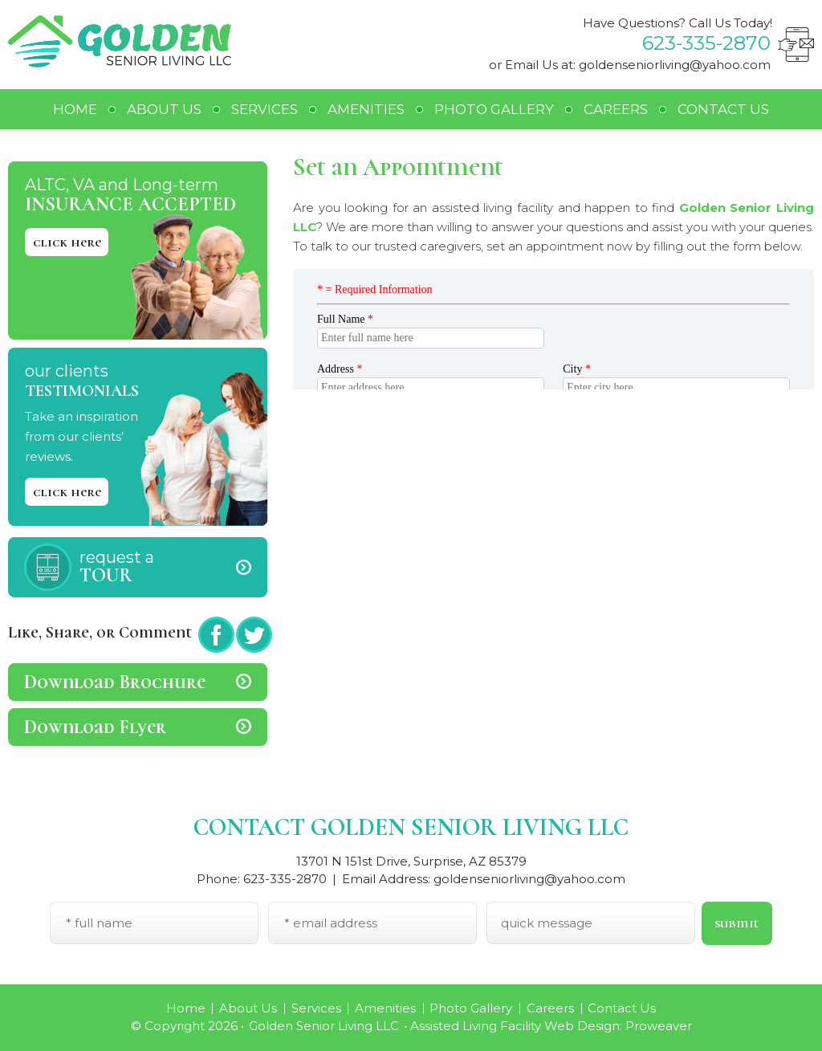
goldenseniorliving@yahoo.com (675, 64)
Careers (616, 109)
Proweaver (658, 1025)
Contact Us (723, 109)
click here (67, 242)
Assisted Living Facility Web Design (515, 1025)
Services (264, 109)
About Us (164, 109)
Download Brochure (115, 682)
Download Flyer (95, 727)
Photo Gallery (494, 109)
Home (75, 109)
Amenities (366, 109)
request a (173, 567)
